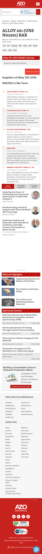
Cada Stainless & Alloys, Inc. (17, 92)
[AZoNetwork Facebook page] (18, 516)
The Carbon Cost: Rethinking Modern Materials (25, 301)
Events (7, 448)
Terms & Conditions (12, 477)
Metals (13, 21)
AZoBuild (8, 414)
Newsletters (9, 469)
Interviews (25, 431)
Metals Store (10, 451)
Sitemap (8, 485)
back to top (35, 500)
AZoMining (9, 417)
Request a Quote (32, 72)
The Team (24, 457)
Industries (25, 442)
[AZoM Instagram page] (28, 516)
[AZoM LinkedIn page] (14, 516)
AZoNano (8, 403)
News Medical (26, 411)
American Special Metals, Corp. (19, 129)
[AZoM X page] (23, 516)
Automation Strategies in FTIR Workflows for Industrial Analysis (18, 349)
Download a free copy (21, 386)
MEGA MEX (11, 148)
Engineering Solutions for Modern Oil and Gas (28, 279)
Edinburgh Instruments (15, 344)
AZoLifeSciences (27, 414)
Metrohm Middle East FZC (16, 323)
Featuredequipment (21, 186)
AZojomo (24, 445)
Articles (8, 431)
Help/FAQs (25, 454)
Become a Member (12, 466)
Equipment (9, 436)
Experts (24, 451)
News (7, 428)
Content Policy (10, 488)
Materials (24, 436)
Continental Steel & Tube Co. (18, 110)
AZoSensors (25, 403)
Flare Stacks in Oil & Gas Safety (27, 290)
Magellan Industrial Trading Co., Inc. (21, 167)
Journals (8, 454)
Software (8, 457)
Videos (7, 445)
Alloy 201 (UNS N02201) (11, 23)
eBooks (8, 442)
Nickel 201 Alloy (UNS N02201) (15, 63)
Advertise (8, 474)
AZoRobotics (10, 405)
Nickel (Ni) (21, 21)
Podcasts (24, 448)
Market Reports (27, 433)
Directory (8, 433)
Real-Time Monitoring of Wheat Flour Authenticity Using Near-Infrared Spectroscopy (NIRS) (19, 317)
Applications (25, 439)
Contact (8, 471)
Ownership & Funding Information (13, 492)
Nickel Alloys (32, 21)
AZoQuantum (26, 405)
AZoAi (23, 408)
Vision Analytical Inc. (14, 333)
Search (8, 463)
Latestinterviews (8, 186)
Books (7, 439)
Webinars (24, 428)
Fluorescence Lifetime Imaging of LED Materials (20, 339)
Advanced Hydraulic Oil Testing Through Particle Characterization (18, 328)
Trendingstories (34, 186)
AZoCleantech (10, 408)
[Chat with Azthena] (36, 549)
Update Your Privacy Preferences (21, 547)
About (7, 460)
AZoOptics (9, 411)
